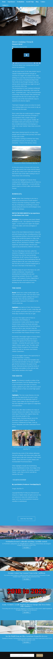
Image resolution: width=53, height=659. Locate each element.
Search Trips (30, 2)
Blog (37, 2)
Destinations (20, 2)
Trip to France (26, 32)
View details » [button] (26, 547)
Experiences (11, 2)
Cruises (43, 2)
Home (4, 2)
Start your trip (40, 655)
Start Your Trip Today (26, 518)
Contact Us (5, 5)
